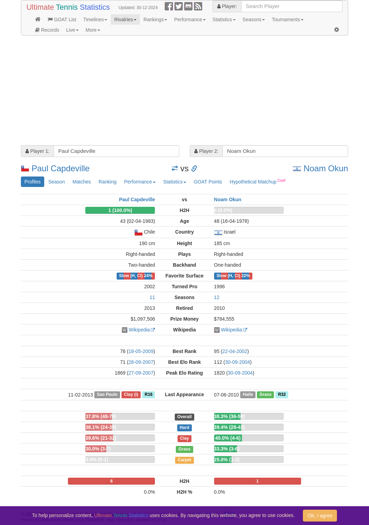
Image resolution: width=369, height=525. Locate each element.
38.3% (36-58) (229, 416)
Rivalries (125, 19)
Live (72, 30)
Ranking (107, 182)
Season (56, 182)
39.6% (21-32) (100, 438)
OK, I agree (319, 515)
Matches (81, 182)
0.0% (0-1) (96, 459)
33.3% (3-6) (227, 449)
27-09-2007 (141, 373)
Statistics (224, 19)
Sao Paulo (107, 394)
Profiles (32, 182)
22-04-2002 (235, 351)
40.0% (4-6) (228, 438)
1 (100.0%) (120, 210)
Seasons (254, 19)
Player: (227, 6)
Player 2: (206, 151)
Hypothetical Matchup (258, 181)
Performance (189, 19)
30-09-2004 (237, 362)
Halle (248, 394)
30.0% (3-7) (98, 449)
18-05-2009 (141, 351)
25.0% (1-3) (227, 459)
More (93, 30)
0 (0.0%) (223, 210)
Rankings (155, 19)
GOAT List (62, 19)
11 (152, 297)
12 (217, 297)
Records (47, 30)
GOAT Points (208, 182)
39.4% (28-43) (229, 427)
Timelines (95, 19)
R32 (282, 394)
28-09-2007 (141, 362)
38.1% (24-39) (100, 427)
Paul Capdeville (61, 168)
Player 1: (37, 151)
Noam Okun (326, 168)
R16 (148, 394)
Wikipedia (139, 329)
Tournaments (288, 19)
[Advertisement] (184, 91)
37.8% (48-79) (100, 416)
